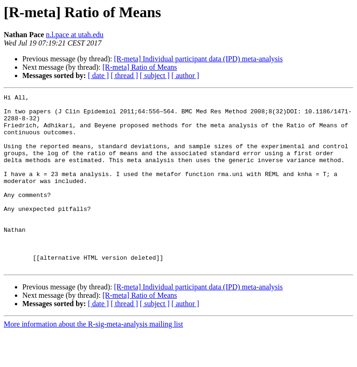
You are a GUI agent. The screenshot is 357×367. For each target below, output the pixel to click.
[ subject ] (155, 75)
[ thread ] (124, 75)
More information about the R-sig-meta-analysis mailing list (93, 359)
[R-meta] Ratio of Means (139, 67)
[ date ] (98, 75)
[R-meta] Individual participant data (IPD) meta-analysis (198, 59)
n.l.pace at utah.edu (75, 35)
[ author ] (185, 75)
